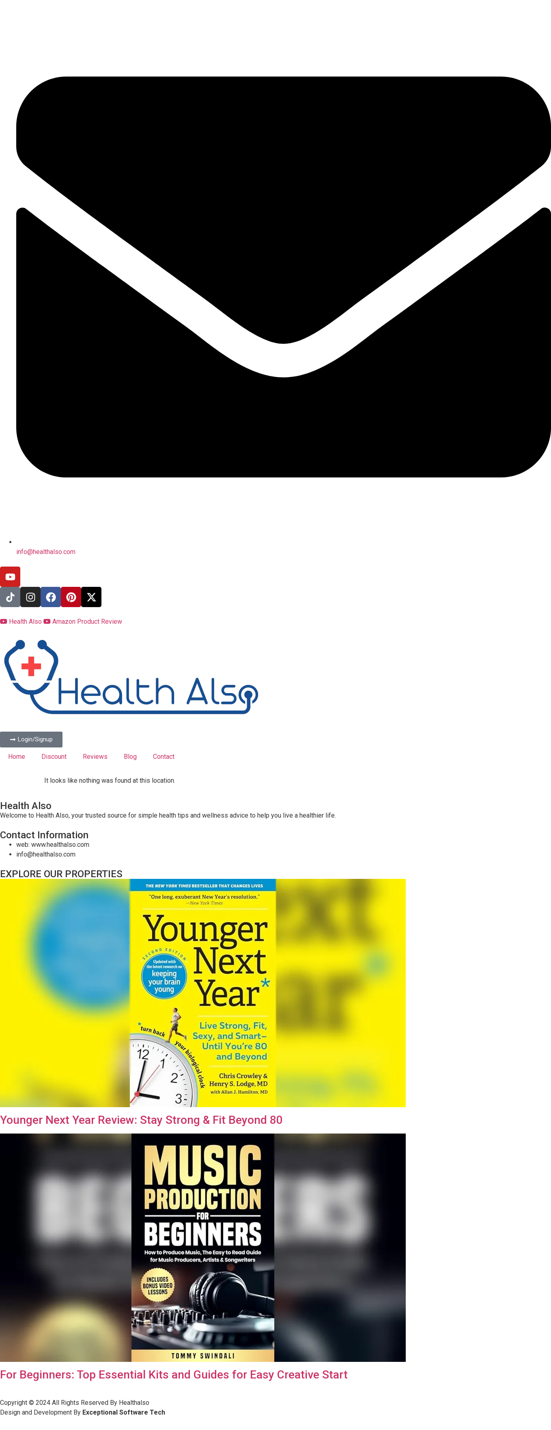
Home (16, 756)
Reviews (95, 756)
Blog (130, 756)
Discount (54, 756)
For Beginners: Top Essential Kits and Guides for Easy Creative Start (174, 1374)
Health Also (21, 621)
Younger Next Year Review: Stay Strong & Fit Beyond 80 (141, 1120)
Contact (163, 756)
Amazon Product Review (82, 621)
